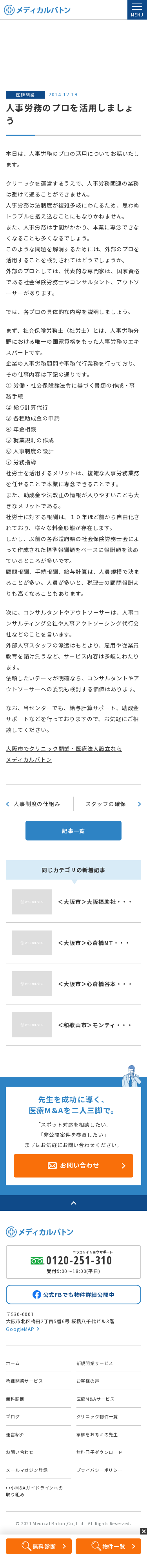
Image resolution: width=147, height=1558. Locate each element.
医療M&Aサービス (95, 1399)
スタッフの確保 (105, 804)
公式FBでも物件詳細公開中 (79, 1294)
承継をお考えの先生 (97, 1434)
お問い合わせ (20, 1452)
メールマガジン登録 (27, 1470)
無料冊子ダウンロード (99, 1452)
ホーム (13, 1363)
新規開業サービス (95, 1363)
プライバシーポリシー (99, 1470)
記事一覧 (73, 831)
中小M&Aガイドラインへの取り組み (34, 1490)
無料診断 (15, 1399)
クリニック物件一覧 (97, 1416)
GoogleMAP (20, 1328)
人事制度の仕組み (37, 804)
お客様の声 (88, 1381)
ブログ (13, 1416)
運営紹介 (15, 1434)
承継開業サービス (24, 1381)
